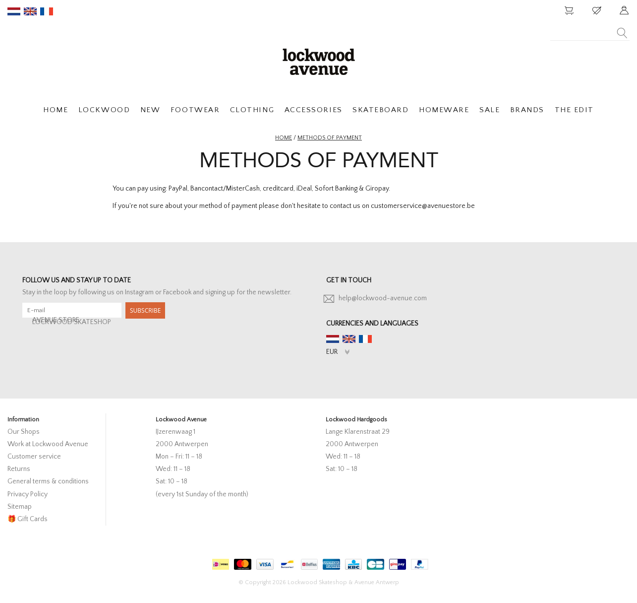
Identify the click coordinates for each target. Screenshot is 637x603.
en (30, 11)
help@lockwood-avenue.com (383, 298)
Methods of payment (329, 137)
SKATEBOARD (380, 110)
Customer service (34, 457)
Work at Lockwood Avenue (47, 444)
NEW (150, 110)
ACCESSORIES (314, 110)
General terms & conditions (48, 481)
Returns (18, 469)
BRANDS (527, 110)
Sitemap (19, 507)
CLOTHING (252, 110)
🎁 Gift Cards (27, 519)
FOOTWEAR (195, 110)
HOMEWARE (444, 110)
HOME (55, 110)
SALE (489, 110)
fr (46, 11)
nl (13, 11)
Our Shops (23, 432)
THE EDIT (574, 110)
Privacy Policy (27, 494)
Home (283, 137)
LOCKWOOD (104, 110)
